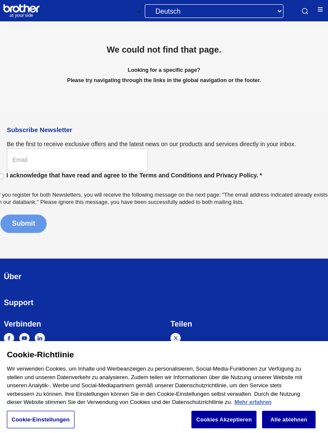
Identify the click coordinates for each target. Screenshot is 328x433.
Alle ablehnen (288, 422)
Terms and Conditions (170, 175)
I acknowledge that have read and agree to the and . (134, 175)
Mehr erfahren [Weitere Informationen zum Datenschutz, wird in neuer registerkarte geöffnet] (253, 405)
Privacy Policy (236, 175)
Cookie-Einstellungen (41, 422)
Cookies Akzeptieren (224, 422)
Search (305, 11)
